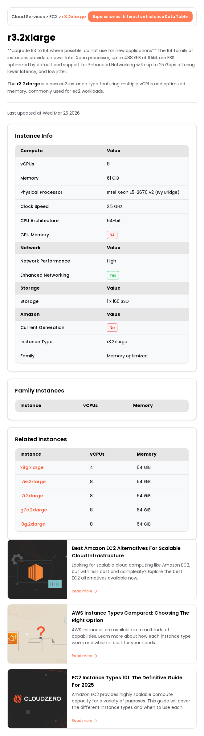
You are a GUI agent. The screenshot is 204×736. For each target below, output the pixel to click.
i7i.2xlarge (31, 496)
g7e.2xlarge (33, 510)
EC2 (53, 17)
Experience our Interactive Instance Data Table (140, 16)
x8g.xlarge (31, 467)
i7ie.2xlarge (33, 481)
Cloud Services (28, 17)
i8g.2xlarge (32, 524)
